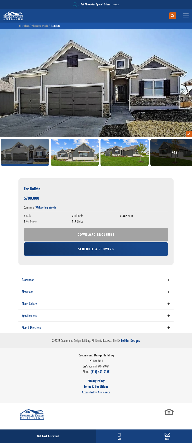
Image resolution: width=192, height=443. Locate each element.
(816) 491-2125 (100, 372)
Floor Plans (24, 25)
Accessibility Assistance (96, 392)
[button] (172, 16)
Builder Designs (130, 340)
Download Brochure (96, 234)
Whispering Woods (39, 25)
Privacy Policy (96, 381)
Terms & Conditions (96, 386)
